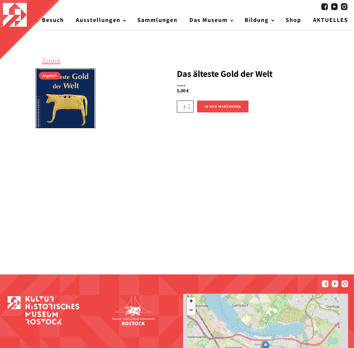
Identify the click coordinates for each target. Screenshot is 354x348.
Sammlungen (157, 20)
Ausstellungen (98, 20)
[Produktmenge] (185, 106)
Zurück (51, 60)
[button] (191, 301)
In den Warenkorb (222, 106)
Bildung (257, 20)
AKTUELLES (330, 20)
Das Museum (208, 20)
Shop (293, 20)
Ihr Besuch (47, 20)
